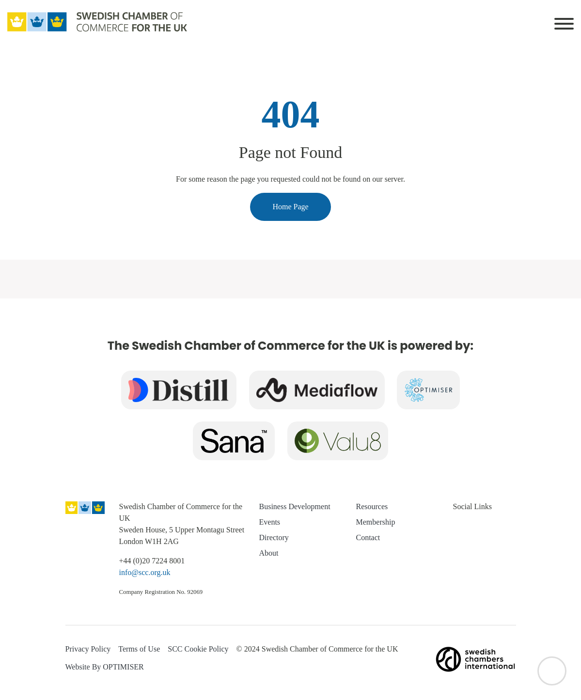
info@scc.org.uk (145, 572)
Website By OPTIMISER (104, 667)
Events (270, 522)
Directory (274, 537)
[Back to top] (551, 670)
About (269, 553)
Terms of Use (139, 649)
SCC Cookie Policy (198, 649)
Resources (372, 506)
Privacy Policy (88, 649)
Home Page (290, 206)
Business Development (294, 506)
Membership (375, 522)
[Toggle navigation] (564, 22)
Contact (368, 537)
